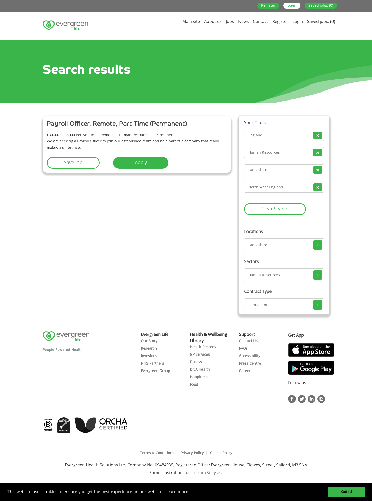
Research (149, 348)
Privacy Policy (192, 452)
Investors (149, 355)
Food (194, 384)
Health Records (203, 346)
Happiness (199, 376)
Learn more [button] (176, 492)
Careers (245, 370)
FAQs (243, 348)
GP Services (200, 354)
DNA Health (200, 369)
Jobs (230, 21)
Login (292, 5)
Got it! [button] (346, 492)
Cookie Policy (221, 452)
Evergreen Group (155, 370)
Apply (141, 162)
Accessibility (249, 355)
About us (213, 21)
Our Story (149, 340)
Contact (260, 21)
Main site (191, 21)
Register (268, 5)
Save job (73, 162)
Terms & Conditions (157, 452)
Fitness (196, 361)
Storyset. (215, 472)
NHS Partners (152, 363)
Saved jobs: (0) (320, 5)
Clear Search (275, 208)
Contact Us (248, 340)
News (243, 21)
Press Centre (250, 363)
